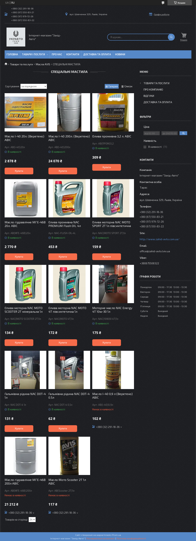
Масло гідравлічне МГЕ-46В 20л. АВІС (25, 224)
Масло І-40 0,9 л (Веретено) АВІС (112, 395)
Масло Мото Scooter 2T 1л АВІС (67, 481)
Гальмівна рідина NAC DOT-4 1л (25, 395)
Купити (19, 170)
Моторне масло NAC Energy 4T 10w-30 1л (112, 309)
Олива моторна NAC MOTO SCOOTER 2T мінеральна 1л (23, 309)
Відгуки (149, 95)
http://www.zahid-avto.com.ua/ (159, 239)
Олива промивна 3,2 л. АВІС (111, 136)
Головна (12, 54)
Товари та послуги (21, 64)
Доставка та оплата (97, 54)
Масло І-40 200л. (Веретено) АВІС (69, 138)
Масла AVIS (43, 64)
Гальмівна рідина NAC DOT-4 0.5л (69, 395)
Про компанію (153, 89)
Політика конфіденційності (131, 538)
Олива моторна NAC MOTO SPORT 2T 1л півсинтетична (111, 224)
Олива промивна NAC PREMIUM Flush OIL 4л (64, 224)
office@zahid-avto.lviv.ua (155, 251)
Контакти (72, 54)
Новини (120, 54)
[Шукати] (171, 37)
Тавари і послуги (33, 54)
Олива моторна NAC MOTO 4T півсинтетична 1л (67, 309)
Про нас (57, 54)
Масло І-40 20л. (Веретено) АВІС (24, 138)
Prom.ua (116, 535)
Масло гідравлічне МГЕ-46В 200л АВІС (25, 481)
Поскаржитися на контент (100, 538)
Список (128, 86)
